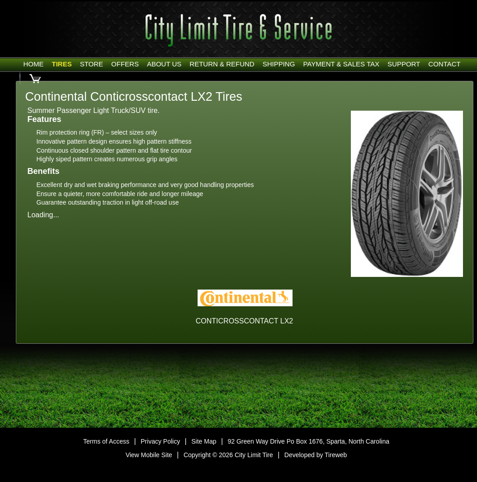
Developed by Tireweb (315, 455)
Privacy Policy (160, 441)
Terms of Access (106, 441)
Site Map (203, 441)
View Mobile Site (149, 455)
